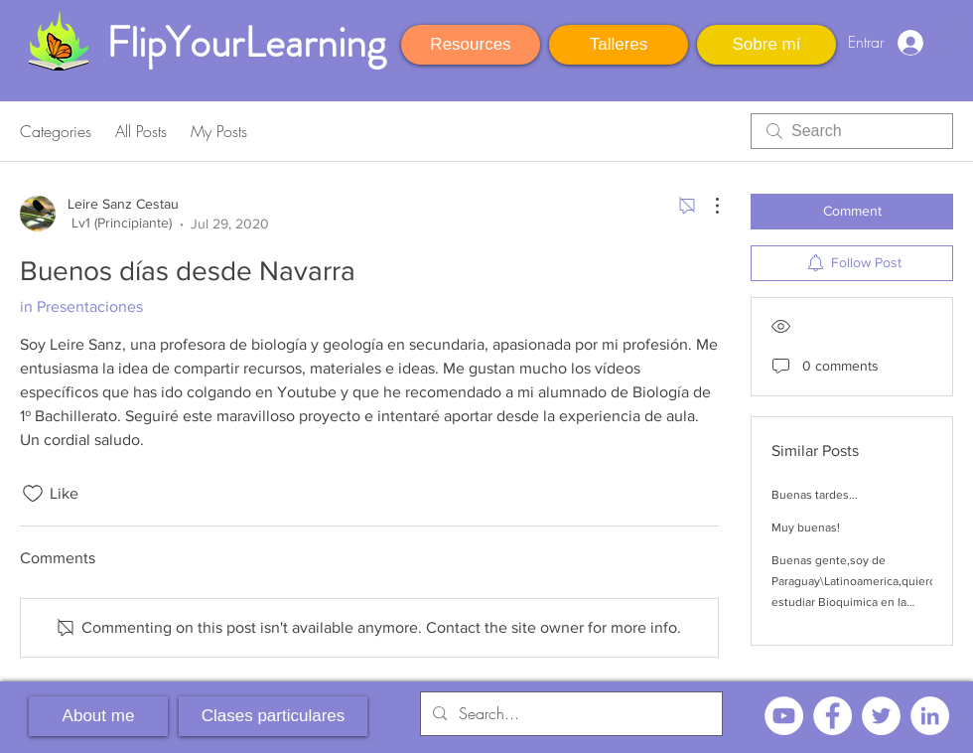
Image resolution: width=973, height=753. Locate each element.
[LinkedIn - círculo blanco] (929, 715)
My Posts (219, 131)
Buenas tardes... (814, 495)
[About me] (98, 716)
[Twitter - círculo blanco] (881, 715)
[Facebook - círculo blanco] (832, 715)
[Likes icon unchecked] (33, 494)
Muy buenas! (805, 527)
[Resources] (470, 45)
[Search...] (569, 713)
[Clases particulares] (273, 716)
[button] (953, 40)
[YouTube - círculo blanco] (783, 715)
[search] (852, 131)
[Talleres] (618, 45)
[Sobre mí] (766, 45)
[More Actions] (707, 206)
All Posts (141, 131)
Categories (55, 131)
